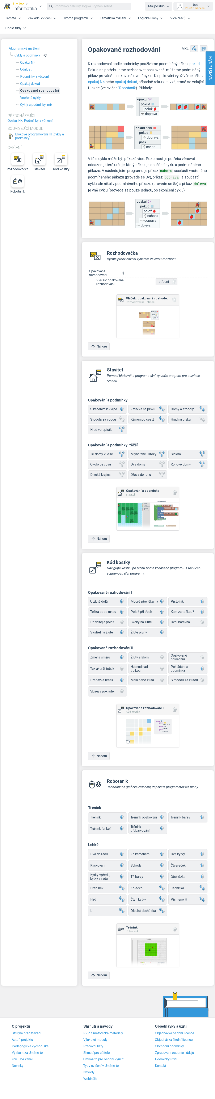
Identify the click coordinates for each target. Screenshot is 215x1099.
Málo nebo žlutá (148, 679)
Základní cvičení (39, 18)
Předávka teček (107, 679)
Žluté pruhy (148, 631)
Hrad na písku (188, 418)
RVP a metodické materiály (103, 1032)
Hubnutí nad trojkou (148, 667)
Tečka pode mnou (107, 610)
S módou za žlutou (188, 679)
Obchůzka (188, 875)
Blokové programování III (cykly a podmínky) (39, 136)
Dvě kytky (188, 853)
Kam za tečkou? (188, 610)
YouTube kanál (22, 1058)
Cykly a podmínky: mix (36, 105)
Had (107, 898)
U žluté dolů (107, 600)
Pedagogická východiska (30, 1045)
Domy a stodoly (188, 408)
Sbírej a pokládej (107, 690)
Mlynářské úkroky (148, 453)
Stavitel (39, 162)
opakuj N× (96, 82)
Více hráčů (178, 18)
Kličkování (107, 864)
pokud (194, 64)
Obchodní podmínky (169, 1045)
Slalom (188, 453)
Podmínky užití (166, 1058)
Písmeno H (188, 898)
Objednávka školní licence (174, 1038)
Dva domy (148, 463)
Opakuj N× (27, 62)
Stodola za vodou (107, 418)
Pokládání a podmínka (188, 667)
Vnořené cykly (30, 98)
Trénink (107, 816)
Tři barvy (148, 875)
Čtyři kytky (148, 898)
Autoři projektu (22, 1038)
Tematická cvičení (113, 18)
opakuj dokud (126, 82)
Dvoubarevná (188, 621)
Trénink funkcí (107, 827)
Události (26, 69)
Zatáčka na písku (148, 408)
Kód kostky (61, 162)
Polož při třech (148, 610)
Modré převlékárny (148, 600)
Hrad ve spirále (107, 428)
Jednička (188, 887)
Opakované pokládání (188, 656)
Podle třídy (13, 28)
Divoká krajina (107, 473)
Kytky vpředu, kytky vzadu (107, 875)
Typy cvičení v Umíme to (101, 1064)
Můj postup (156, 6)
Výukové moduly (95, 1038)
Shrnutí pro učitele (96, 1051)
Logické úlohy (148, 18)
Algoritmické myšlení (24, 48)
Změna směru (107, 656)
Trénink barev (188, 816)
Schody (148, 864)
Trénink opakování (148, 816)
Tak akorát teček (107, 667)
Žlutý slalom (148, 656)
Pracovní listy (93, 1045)
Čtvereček (188, 864)
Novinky (18, 1064)
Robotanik (17, 184)
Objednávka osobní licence (174, 1032)
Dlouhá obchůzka (148, 909)
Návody (88, 1071)
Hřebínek (107, 887)
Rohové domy (188, 463)
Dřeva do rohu (148, 473)
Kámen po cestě (148, 418)
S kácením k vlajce (107, 408)
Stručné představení (26, 1032)
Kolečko (148, 887)
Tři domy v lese (107, 453)
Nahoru (99, 345)
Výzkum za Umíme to (27, 1051)
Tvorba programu (75, 18)
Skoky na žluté (148, 621)
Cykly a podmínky (27, 55)
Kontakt (160, 1064)
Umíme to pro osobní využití (103, 1058)
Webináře (90, 1077)
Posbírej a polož (107, 621)
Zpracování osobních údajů (174, 1051)
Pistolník (188, 600)
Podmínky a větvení (34, 77)
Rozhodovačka (18, 162)
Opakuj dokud (30, 84)
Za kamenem (148, 853)
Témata (10, 18)
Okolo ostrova (107, 463)
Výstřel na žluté (107, 631)
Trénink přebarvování (148, 827)
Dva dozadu (107, 853)
